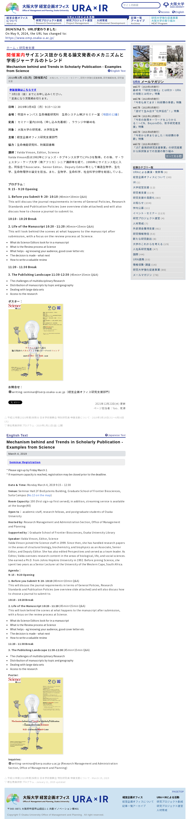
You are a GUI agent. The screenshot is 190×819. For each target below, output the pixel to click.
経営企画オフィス (133, 797)
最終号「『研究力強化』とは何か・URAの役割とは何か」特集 (157, 91)
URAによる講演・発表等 (148, 172)
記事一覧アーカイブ (134, 806)
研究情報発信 (109, 78)
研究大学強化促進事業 (91, 78)
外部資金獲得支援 (144, 228)
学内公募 (138, 208)
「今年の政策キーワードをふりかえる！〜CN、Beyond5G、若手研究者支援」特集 (157, 123)
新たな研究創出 (142, 239)
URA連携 (138, 259)
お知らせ (54, 78)
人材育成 (138, 223)
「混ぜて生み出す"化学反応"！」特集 (156, 111)
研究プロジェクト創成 (170, 801)
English (178, 12)
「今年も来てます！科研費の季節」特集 (157, 102)
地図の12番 (110, 114)
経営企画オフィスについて (149, 177)
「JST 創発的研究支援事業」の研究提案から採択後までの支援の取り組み (157, 149)
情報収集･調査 (142, 264)
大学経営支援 (141, 187)
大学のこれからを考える (148, 244)
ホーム (11, 47)
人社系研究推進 (142, 249)
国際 (135, 254)
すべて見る (174, 156)
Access (164, 12)
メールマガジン (148, 82)
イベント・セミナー (69, 78)
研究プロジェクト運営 (146, 218)
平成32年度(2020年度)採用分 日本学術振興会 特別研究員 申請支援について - (58, 778)
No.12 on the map (39, 495)
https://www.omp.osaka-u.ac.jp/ (29, 38)
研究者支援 (27, 47)
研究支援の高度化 (144, 197)
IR (134, 182)
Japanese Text (115, 435)
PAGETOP (178, 791)
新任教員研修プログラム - (35, 425)
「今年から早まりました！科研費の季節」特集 (156, 137)
